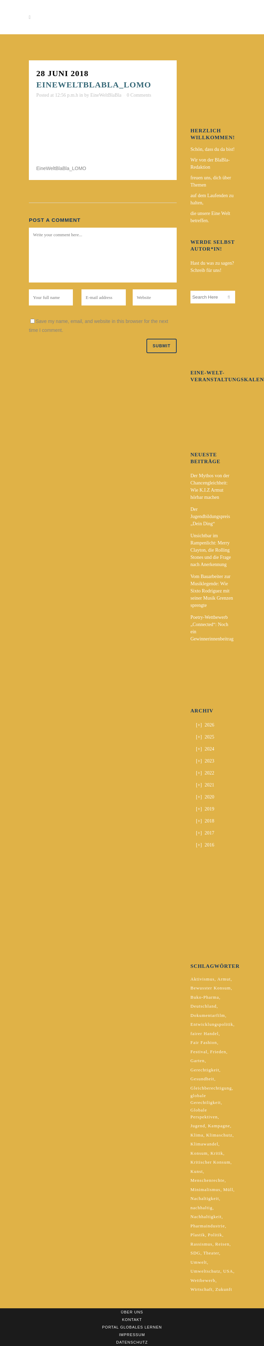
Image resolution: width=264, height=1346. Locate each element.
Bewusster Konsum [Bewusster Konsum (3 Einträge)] (210, 987)
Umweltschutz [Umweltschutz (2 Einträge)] (205, 1271)
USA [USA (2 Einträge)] (228, 1271)
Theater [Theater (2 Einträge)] (211, 1252)
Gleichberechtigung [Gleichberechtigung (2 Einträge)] (211, 1088)
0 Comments (139, 95)
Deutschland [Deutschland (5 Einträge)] (203, 1006)
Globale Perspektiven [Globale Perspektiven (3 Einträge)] (204, 1113)
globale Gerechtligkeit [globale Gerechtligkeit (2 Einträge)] (205, 1099)
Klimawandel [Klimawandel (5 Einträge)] (204, 1143)
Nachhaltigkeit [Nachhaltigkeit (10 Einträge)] (206, 1216)
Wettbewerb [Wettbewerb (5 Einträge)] (202, 1280)
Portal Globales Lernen (132, 1327)
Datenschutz (132, 1342)
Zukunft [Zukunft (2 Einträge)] (223, 1289)
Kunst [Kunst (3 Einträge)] (196, 1171)
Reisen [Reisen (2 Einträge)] (222, 1244)
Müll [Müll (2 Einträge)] (228, 1189)
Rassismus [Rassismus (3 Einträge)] (201, 1244)
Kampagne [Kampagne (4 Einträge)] (219, 1125)
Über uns (132, 1312)
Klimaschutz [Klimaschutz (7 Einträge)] (219, 1135)
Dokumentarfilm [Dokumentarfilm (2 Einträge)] (207, 1015)
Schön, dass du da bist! (212, 149)
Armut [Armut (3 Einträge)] (224, 979)
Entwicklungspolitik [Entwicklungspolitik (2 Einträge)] (211, 1024)
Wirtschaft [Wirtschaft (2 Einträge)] (201, 1289)
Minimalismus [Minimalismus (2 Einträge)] (205, 1189)
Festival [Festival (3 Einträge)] (198, 1051)
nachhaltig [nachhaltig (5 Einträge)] (201, 1207)
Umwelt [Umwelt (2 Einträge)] (198, 1262)
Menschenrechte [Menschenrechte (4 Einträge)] (207, 1180)
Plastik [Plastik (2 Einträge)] (197, 1234)
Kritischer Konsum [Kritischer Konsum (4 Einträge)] (210, 1162)
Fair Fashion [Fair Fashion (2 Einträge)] (203, 1042)
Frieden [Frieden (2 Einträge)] (218, 1051)
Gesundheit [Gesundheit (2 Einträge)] (202, 1078)
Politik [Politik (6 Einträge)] (215, 1234)
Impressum (132, 1335)
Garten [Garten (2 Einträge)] (197, 1060)
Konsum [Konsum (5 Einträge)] (199, 1153)
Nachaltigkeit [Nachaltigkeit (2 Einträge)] (204, 1198)
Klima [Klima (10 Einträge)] (197, 1135)
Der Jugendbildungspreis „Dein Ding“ (210, 516)
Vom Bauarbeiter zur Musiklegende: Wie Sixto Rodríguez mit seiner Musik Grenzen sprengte (211, 591)
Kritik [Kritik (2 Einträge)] (216, 1153)
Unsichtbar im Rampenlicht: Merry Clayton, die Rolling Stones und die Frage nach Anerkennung (210, 550)
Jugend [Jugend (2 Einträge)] (197, 1125)
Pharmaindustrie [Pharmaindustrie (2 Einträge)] (207, 1225)
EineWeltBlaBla (106, 95)
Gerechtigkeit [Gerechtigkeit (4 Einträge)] (204, 1069)
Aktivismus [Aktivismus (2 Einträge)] (202, 979)
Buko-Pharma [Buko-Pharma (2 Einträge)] (204, 997)
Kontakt (132, 1320)
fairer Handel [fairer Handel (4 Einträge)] (204, 1033)
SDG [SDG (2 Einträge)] (195, 1252)
